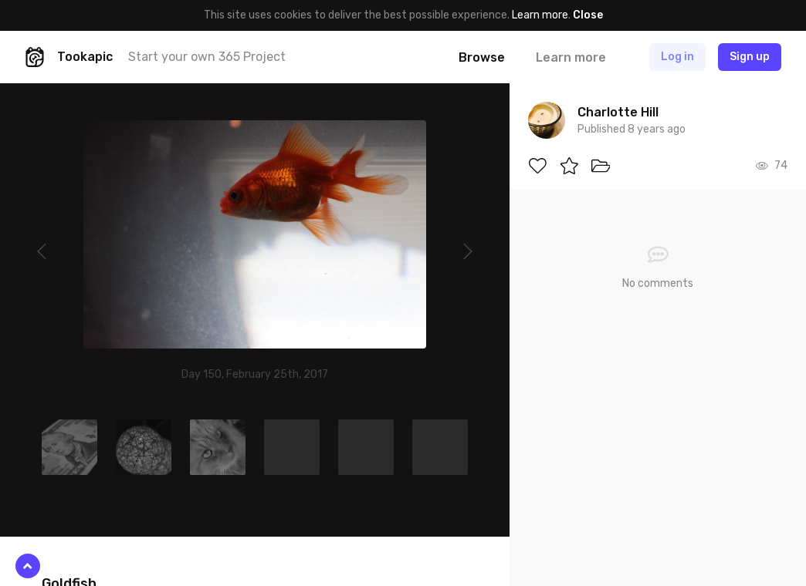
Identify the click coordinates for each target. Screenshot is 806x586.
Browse (482, 57)
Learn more (540, 15)
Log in (677, 56)
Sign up (750, 56)
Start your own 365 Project (207, 56)
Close (588, 15)
